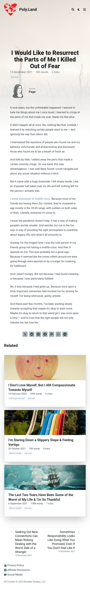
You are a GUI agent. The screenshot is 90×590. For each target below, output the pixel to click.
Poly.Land (28, 9)
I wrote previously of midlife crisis (30, 198)
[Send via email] (51, 334)
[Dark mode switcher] (79, 9)
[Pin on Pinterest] (38, 334)
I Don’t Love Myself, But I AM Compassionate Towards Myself (41, 387)
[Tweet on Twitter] (25, 334)
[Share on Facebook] (45, 334)
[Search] (73, 9)
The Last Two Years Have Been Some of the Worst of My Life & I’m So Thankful (40, 497)
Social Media (13, 574)
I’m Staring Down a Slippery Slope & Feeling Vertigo (40, 442)
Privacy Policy (14, 565)
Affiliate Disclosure (17, 570)
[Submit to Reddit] (31, 334)
